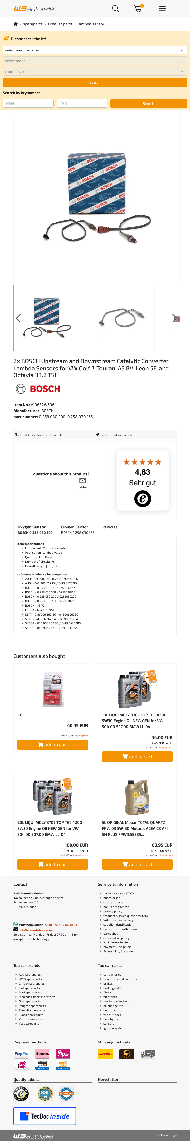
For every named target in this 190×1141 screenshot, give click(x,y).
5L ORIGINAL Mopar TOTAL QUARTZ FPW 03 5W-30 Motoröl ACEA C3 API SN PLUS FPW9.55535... (135, 828)
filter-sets (110, 996)
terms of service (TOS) (118, 893)
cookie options (113, 902)
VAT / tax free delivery (118, 920)
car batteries (112, 974)
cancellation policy (116, 938)
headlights (110, 1019)
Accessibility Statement (119, 951)
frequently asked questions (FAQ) (125, 915)
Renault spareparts (32, 1010)
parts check (111, 933)
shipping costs (81, 735)
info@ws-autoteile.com (36, 930)
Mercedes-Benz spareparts (37, 996)
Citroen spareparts (32, 983)
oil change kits (113, 1005)
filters (107, 992)
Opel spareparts (30, 1001)
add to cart (53, 744)
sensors (108, 1023)
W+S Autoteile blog (116, 942)
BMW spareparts (30, 979)
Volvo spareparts (30, 1019)
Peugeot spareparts (32, 1005)
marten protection (116, 1001)
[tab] (35, 529)
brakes (108, 983)
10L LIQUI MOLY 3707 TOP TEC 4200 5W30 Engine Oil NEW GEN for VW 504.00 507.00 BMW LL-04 (134, 720)
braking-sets (112, 988)
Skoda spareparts (31, 1014)
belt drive (109, 1010)
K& (20, 714)
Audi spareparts (30, 974)
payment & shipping (117, 946)
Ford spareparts (30, 992)
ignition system (113, 1028)
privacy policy (112, 911)
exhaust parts (60, 23)
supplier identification (118, 924)
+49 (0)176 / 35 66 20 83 (60, 924)
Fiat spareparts (29, 988)
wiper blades (112, 1014)
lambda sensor (91, 23)
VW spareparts (29, 1023)
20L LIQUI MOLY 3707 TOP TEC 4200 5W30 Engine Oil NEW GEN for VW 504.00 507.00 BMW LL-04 (49, 828)
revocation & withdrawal (120, 929)
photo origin (111, 897)
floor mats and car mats (120, 979)
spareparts (33, 23)
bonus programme (116, 906)
